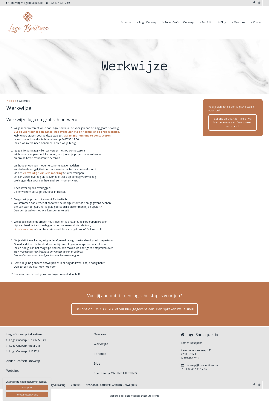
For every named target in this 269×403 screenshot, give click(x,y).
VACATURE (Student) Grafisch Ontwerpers (111, 385)
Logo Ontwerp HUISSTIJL (24, 351)
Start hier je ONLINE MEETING (115, 373)
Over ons (100, 334)
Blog (97, 363)
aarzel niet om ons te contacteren (87, 135)
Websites (12, 371)
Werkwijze (101, 344)
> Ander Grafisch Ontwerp (178, 22)
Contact (75, 385)
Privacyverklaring (55, 385)
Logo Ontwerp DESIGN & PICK (28, 340)
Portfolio (100, 354)
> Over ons (238, 22)
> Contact (257, 22)
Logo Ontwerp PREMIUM (24, 345)
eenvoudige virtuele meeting (43, 173)
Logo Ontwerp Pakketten (24, 334)
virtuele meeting (23, 229)
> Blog (222, 22)
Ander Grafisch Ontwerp (23, 361)
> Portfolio (205, 22)
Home (12, 100)
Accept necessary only (27, 394)
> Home (126, 22)
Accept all (27, 387)
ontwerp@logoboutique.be (24, 2)
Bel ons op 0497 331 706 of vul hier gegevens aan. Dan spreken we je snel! (232, 122)
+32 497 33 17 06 (58, 2)
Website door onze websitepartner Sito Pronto (134, 395)
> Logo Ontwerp (147, 22)
